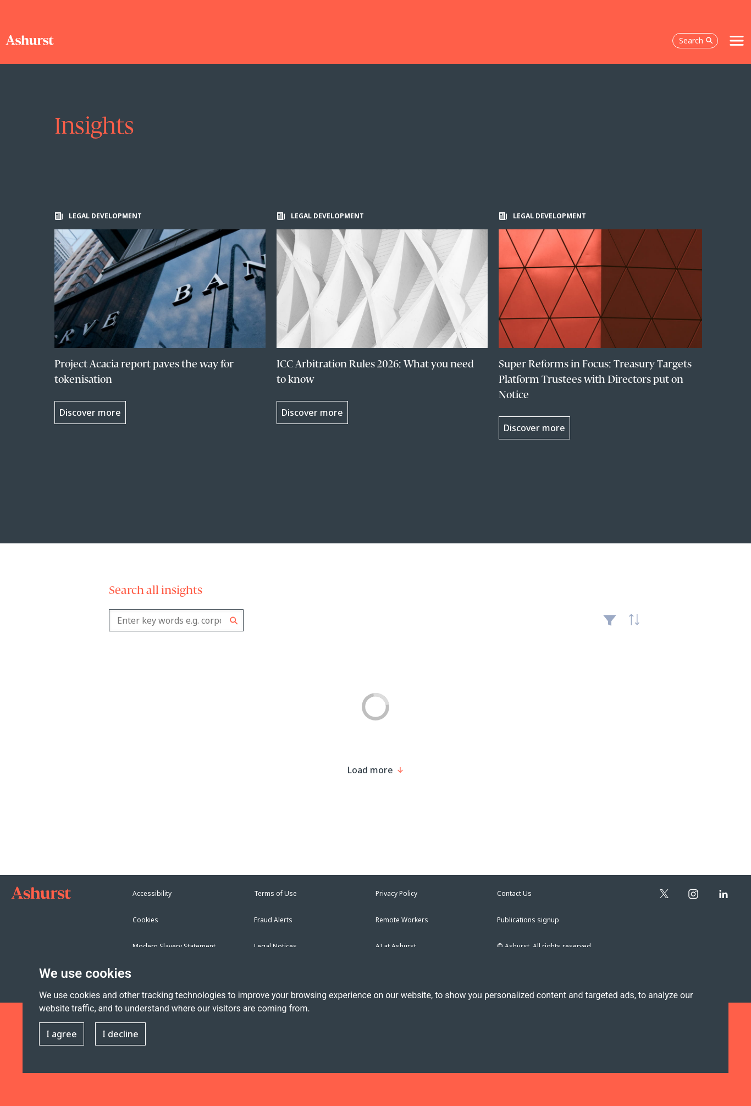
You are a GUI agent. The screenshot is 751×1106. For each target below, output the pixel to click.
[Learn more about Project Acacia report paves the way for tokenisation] (160, 318)
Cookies (145, 920)
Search (234, 621)
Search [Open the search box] (696, 40)
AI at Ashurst (395, 946)
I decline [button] (120, 1034)
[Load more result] (370, 770)
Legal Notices (275, 946)
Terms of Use (275, 893)
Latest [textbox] (631, 626)
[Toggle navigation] (737, 40)
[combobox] (176, 620)
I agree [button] (61, 1034)
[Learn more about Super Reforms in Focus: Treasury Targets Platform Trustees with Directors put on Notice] (604, 325)
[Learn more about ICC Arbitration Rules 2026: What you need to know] (382, 318)
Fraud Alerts (273, 920)
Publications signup (528, 920)
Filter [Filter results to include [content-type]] (609, 625)
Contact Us (514, 893)
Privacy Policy (396, 893)
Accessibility (152, 893)
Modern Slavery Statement (174, 946)
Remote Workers (401, 920)
